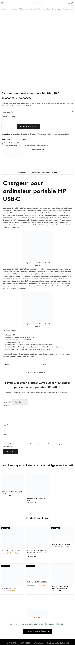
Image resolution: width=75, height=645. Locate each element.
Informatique (13, 9)
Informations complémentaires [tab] (39, 154)
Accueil (4, 9)
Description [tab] (22, 154)
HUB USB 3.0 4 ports (9, 571)
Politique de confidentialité (55, 605)
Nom (5, 407)
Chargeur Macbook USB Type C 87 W (12, 475)
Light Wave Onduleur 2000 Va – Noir (37, 565)
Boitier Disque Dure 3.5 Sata (11, 533)
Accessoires (46, 9)
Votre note (7, 384)
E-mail (6, 416)
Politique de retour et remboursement (29, 605)
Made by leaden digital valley (30, 641)
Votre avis (7, 388)
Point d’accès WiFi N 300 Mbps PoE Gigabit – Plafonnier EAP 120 (37, 535)
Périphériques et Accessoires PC (29, 9)
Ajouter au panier (28, 108)
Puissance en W (7, 94)
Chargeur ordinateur (28, 116)
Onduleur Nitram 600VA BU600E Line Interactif (60, 570)
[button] (5, 98)
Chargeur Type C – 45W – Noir (36, 481)
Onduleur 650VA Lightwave (61, 526)
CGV (11, 605)
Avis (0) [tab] (54, 154)
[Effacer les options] (72, 94)
